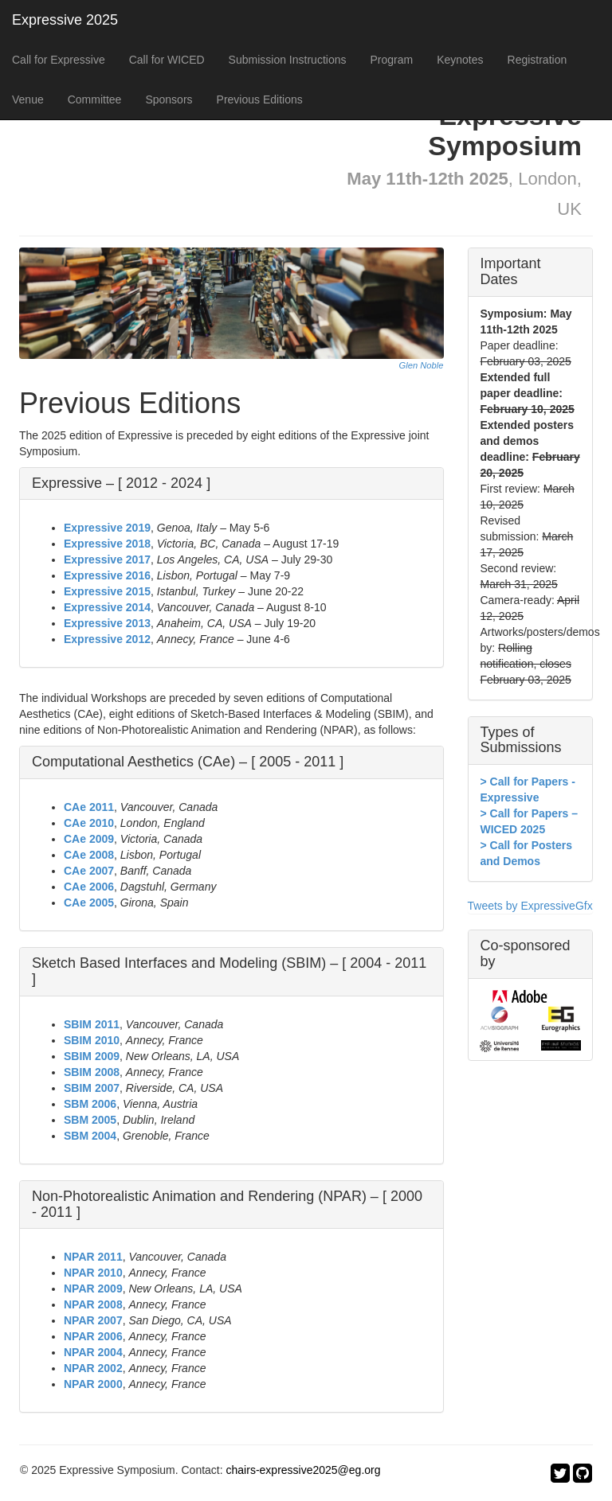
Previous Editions (260, 99)
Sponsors (168, 99)
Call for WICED (167, 59)
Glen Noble (421, 365)
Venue (28, 99)
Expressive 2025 (65, 20)
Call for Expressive (58, 59)
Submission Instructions (288, 59)
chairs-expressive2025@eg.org (303, 1470)
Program (391, 59)
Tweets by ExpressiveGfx (530, 905)
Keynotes (460, 59)
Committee (95, 99)
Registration (537, 59)
